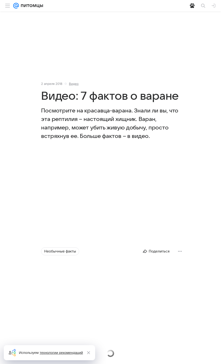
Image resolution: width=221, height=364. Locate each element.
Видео (74, 84)
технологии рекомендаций (61, 353)
